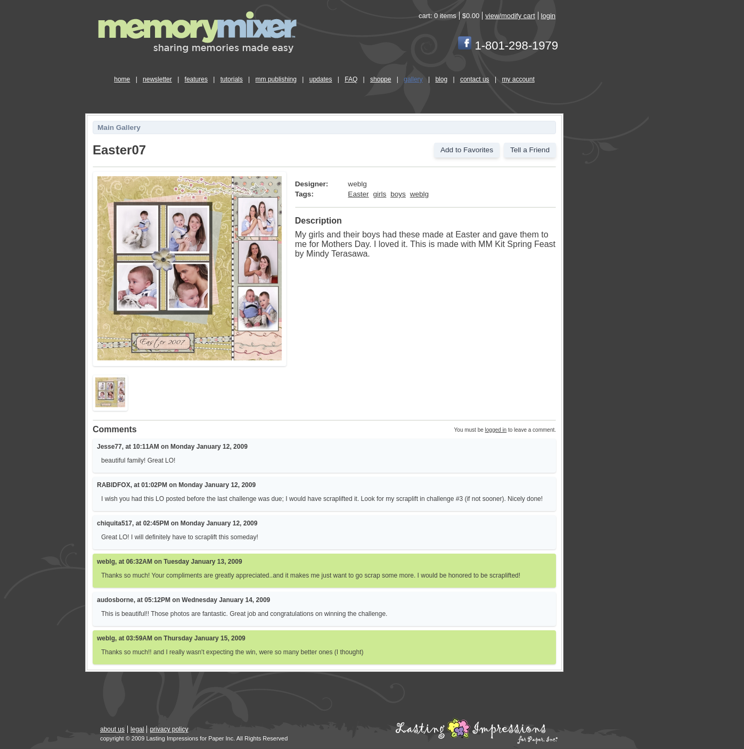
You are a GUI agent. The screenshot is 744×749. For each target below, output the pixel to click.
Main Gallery (119, 127)
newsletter (157, 79)
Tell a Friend (530, 150)
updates (320, 79)
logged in (496, 430)
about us (112, 729)
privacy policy (169, 729)
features (196, 79)
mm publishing (276, 79)
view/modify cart (510, 16)
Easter (358, 194)
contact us (474, 79)
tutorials (231, 79)
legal (137, 729)
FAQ (351, 79)
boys (398, 194)
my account (518, 79)
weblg (419, 194)
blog (441, 79)
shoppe (380, 79)
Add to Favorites (466, 150)
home (122, 79)
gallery (413, 79)
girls (379, 194)
